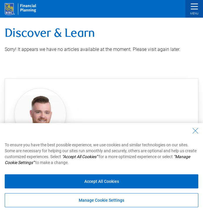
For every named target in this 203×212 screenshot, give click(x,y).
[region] (101, 167)
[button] (194, 10)
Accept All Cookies (101, 181)
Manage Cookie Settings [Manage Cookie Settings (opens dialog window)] (101, 200)
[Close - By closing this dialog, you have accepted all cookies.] (195, 131)
